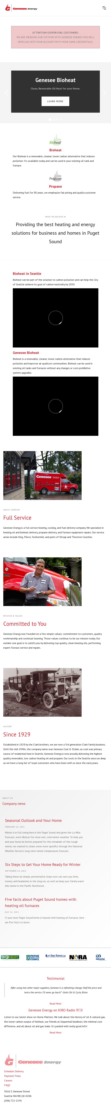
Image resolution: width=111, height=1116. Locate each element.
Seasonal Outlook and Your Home (33, 820)
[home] (21, 8)
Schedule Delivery (14, 1071)
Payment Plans (12, 1076)
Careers (8, 1080)
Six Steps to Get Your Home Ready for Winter (42, 864)
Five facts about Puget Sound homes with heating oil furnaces (40, 902)
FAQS (7, 1085)
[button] (104, 7)
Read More (55, 1003)
